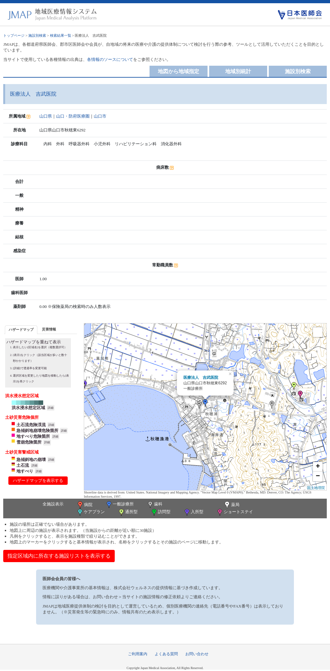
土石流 (22, 465)
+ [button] (318, 467)
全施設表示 (53, 504)
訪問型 (160, 512)
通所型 (128, 512)
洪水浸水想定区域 (28, 407)
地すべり (24, 471)
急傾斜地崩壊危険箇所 (37, 430)
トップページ (13, 35)
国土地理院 (316, 488)
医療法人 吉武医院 (200, 377)
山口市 (100, 116)
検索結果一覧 (60, 35)
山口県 (45, 116)
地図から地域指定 (178, 71)
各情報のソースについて (110, 59)
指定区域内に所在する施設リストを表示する (59, 556)
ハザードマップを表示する (38, 480)
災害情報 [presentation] (49, 329)
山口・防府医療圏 (73, 116)
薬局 (231, 505)
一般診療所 (119, 504)
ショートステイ (234, 512)
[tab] (21, 329)
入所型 (193, 512)
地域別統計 (238, 71)
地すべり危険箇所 (33, 436)
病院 (84, 505)
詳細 (50, 407)
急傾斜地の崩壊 (31, 459)
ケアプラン (90, 512)
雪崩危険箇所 (29, 442)
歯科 (154, 504)
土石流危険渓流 (31, 424)
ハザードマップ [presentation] (21, 329)
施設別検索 (37, 35)
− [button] (318, 476)
